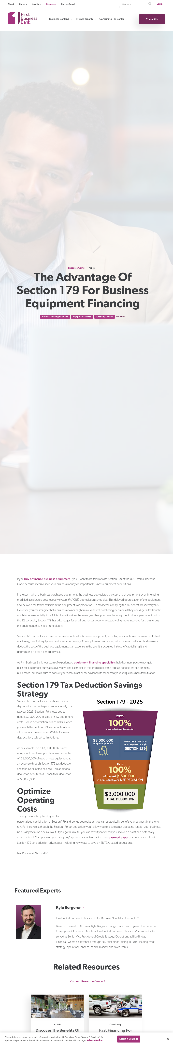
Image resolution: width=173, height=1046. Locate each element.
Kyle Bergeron (69, 908)
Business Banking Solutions (55, 316)
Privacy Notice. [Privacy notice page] (95, 1040)
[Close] (167, 1039)
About (11, 4)
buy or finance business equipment (47, 579)
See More (120, 317)
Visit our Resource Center (86, 981)
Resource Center (76, 267)
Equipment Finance (82, 316)
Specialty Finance (104, 316)
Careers (23, 4)
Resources (51, 4)
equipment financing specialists (95, 662)
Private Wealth (84, 18)
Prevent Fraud (68, 4)
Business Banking (59, 18)
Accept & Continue (128, 1039)
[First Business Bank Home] (22, 23)
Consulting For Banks (111, 18)
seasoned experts (119, 837)
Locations (36, 4)
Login (159, 4)
